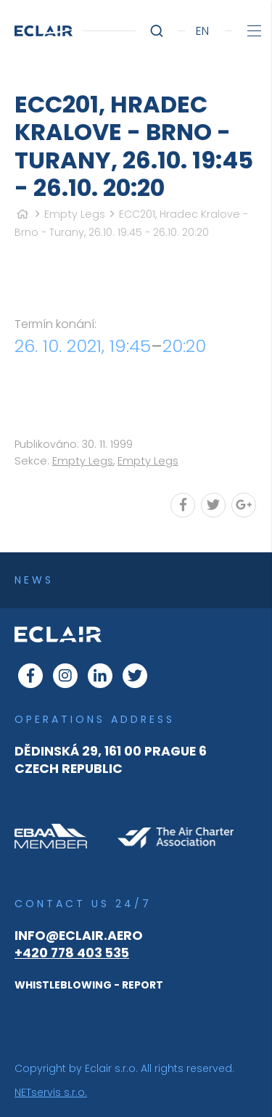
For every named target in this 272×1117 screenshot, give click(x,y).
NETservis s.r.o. (51, 1092)
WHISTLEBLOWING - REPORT (89, 985)
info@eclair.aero (79, 935)
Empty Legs (74, 214)
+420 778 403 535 (72, 953)
